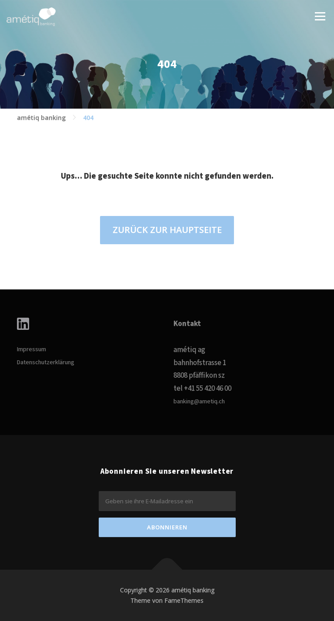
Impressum (31, 349)
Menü (319, 16)
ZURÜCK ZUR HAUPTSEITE (167, 230)
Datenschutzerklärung (45, 362)
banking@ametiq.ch (199, 401)
